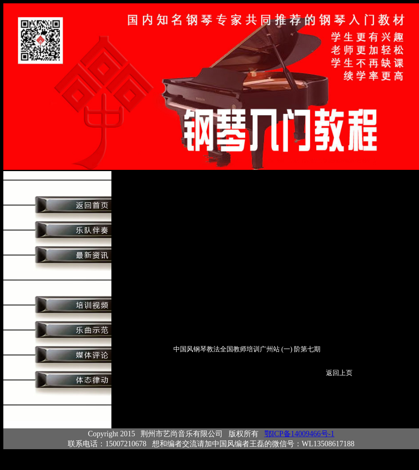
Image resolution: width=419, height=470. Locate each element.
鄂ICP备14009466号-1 (299, 434)
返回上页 (339, 372)
